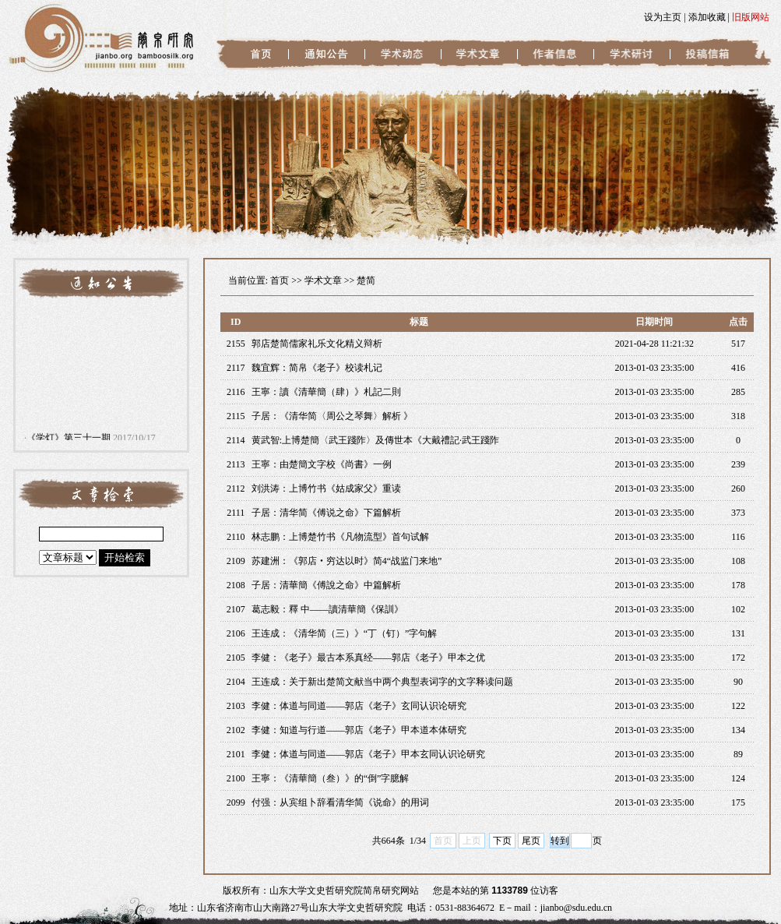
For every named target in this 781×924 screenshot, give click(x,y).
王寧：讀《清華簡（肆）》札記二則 (326, 391)
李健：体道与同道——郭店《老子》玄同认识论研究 (359, 705)
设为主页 (662, 17)
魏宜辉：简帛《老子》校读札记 (317, 367)
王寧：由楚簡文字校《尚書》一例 (322, 464)
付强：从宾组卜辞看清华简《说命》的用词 (340, 802)
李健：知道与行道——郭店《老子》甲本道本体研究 (359, 730)
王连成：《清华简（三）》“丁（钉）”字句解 (345, 633)
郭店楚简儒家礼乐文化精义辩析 (317, 343)
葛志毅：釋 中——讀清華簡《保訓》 (327, 609)
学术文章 (323, 280)
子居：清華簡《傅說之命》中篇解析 (326, 585)
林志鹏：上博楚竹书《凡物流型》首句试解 (340, 536)
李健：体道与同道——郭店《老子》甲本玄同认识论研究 (368, 754)
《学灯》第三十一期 (68, 439)
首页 (279, 280)
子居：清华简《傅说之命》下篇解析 (326, 512)
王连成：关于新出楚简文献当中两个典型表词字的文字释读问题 (382, 681)
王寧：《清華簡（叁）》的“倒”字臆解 (331, 778)
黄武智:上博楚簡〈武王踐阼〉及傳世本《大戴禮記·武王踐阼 (375, 440)
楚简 (366, 280)
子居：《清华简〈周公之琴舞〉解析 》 (332, 416)
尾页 (531, 840)
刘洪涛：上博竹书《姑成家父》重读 (326, 488)
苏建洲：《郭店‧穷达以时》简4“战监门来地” (347, 560)
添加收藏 (707, 17)
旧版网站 (750, 17)
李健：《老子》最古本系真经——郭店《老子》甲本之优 (368, 657)
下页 (502, 840)
